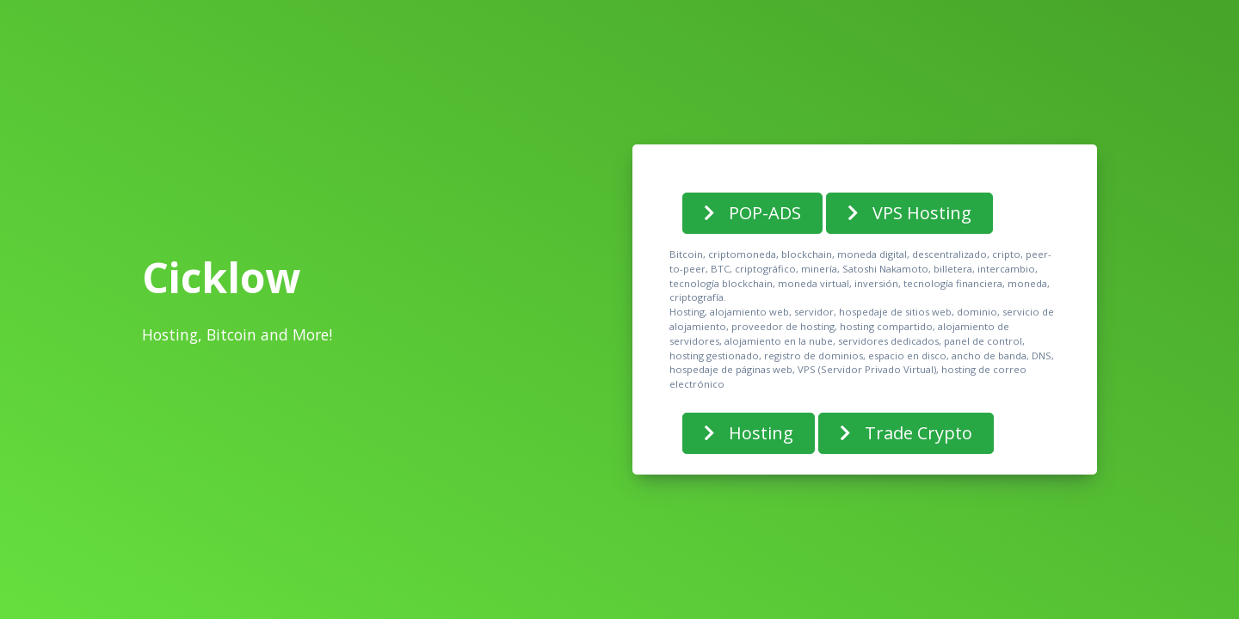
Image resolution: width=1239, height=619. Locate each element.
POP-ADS (752, 212)
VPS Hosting (909, 212)
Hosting (748, 432)
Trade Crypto (906, 432)
